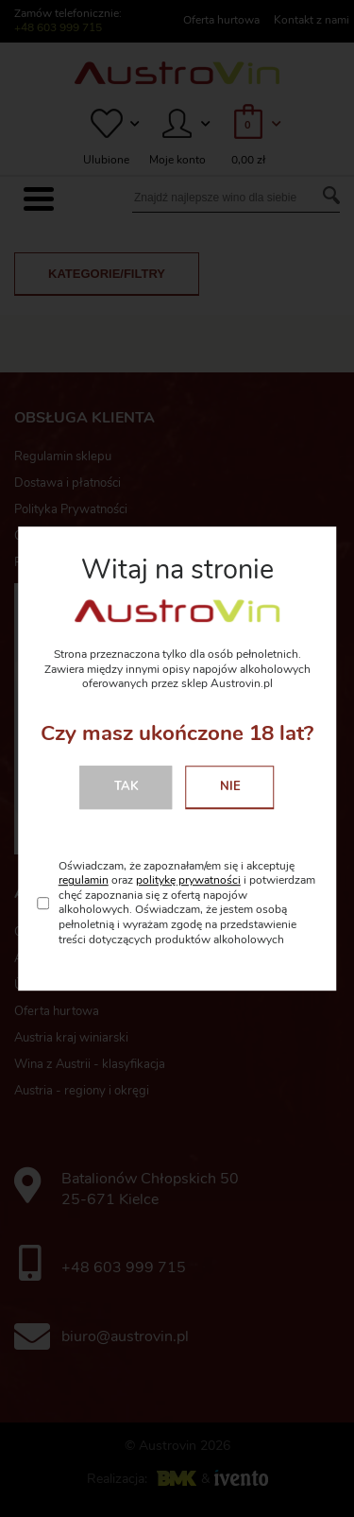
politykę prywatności (188, 880)
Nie (230, 786)
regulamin (84, 880)
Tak (126, 786)
